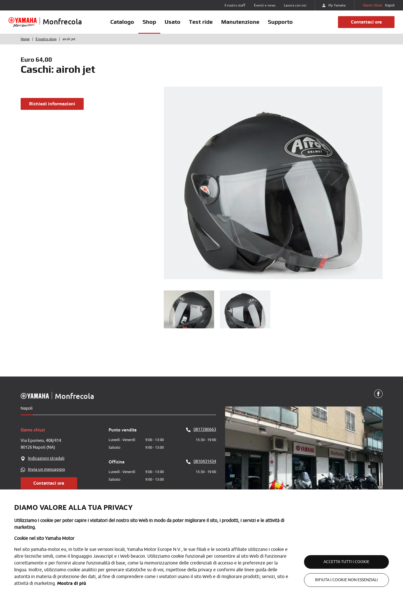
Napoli (27, 408)
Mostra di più (71, 583)
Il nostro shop (46, 39)
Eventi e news (264, 5)
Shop (149, 21)
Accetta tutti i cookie (346, 561)
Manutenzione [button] (240, 21)
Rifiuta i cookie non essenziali (346, 580)
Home (25, 39)
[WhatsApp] (65, 469)
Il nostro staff (235, 5)
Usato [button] (172, 21)
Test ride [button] (201, 21)
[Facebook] (378, 394)
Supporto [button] (280, 21)
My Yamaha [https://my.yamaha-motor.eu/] (334, 5)
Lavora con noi (295, 5)
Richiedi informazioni (52, 103)
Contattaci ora (366, 22)
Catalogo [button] (122, 21)
